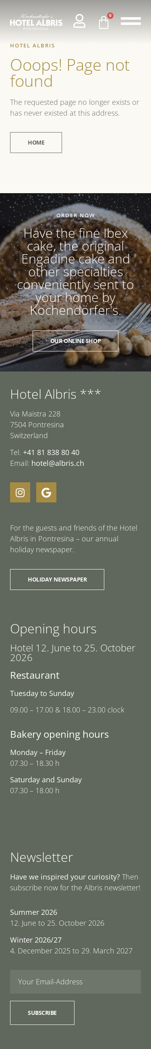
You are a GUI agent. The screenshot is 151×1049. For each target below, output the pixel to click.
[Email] (75, 982)
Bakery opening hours (59, 734)
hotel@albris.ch (56, 463)
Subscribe (42, 1012)
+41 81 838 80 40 (51, 452)
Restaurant (35, 675)
